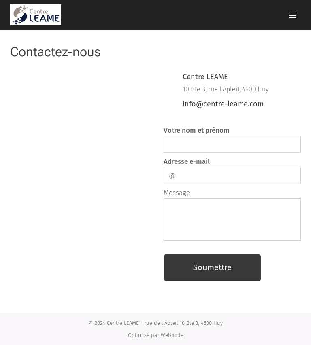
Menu (292, 15)
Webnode (172, 335)
